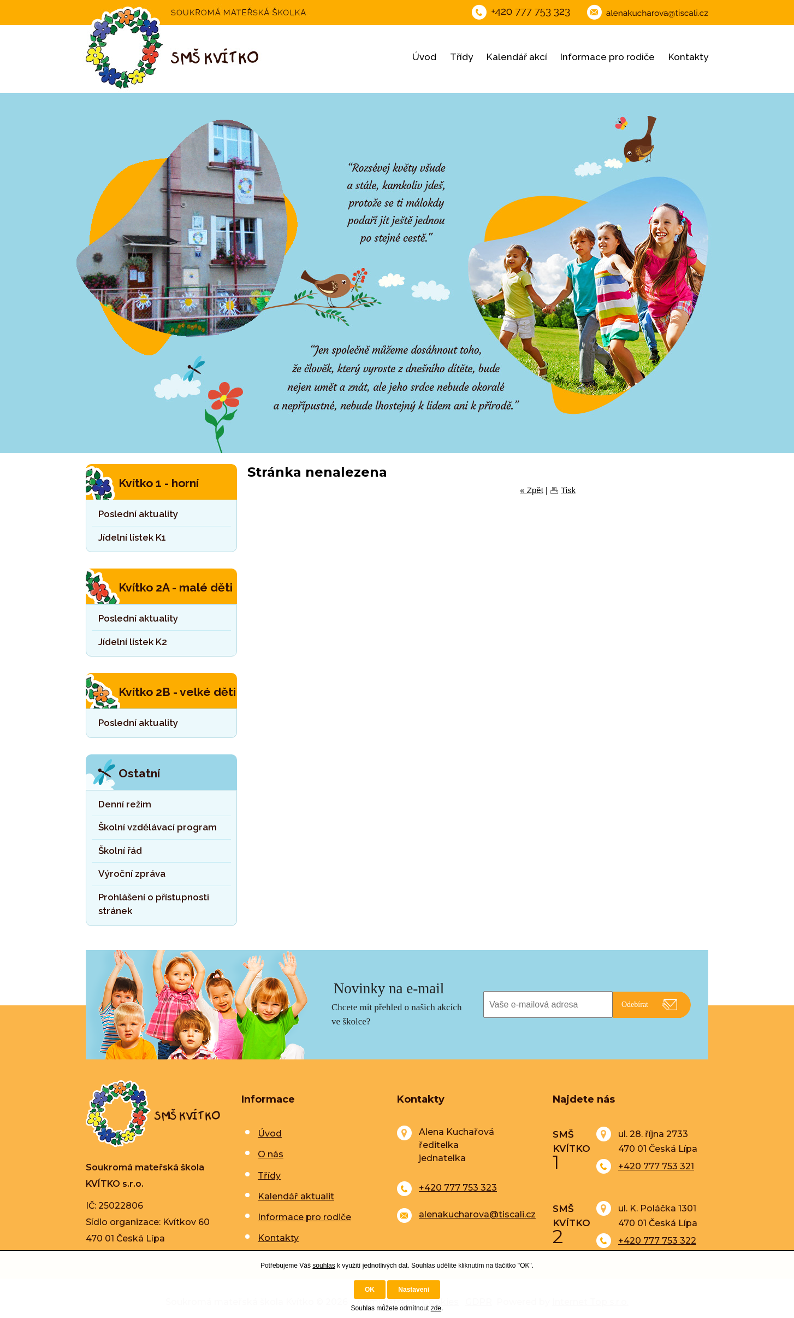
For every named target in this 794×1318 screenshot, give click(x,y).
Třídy (461, 56)
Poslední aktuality (138, 513)
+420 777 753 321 (656, 1166)
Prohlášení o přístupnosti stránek (153, 904)
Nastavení (413, 1289)
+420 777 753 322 (657, 1240)
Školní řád (120, 850)
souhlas (323, 1265)
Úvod (424, 56)
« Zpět (531, 490)
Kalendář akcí (517, 56)
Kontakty (688, 56)
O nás (270, 1154)
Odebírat (634, 1004)
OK (370, 1289)
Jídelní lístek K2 (132, 641)
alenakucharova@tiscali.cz (477, 1214)
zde (436, 1308)
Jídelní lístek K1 (132, 537)
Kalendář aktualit (296, 1196)
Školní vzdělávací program (157, 827)
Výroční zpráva (131, 873)
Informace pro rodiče (607, 56)
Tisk (568, 490)
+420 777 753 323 (458, 1187)
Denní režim (124, 804)
